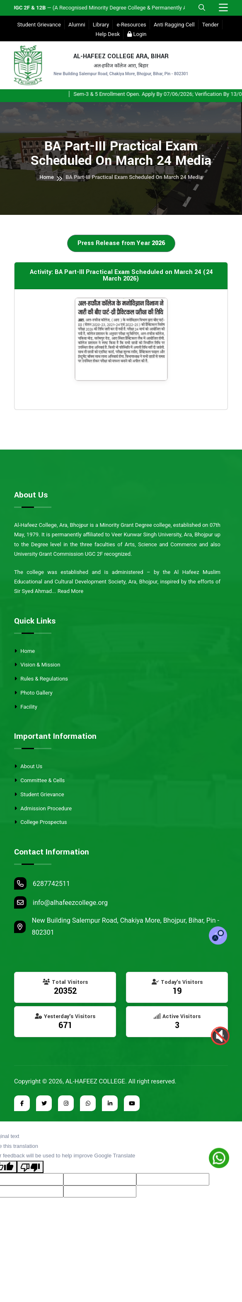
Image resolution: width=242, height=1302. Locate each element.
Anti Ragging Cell (174, 24)
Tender (210, 24)
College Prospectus (40, 822)
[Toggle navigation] (223, 8)
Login (136, 34)
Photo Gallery (33, 693)
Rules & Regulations (41, 679)
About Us (28, 766)
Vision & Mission (37, 665)
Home (46, 177)
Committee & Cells (39, 780)
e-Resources (131, 24)
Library (101, 24)
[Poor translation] (30, 1167)
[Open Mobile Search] (202, 8)
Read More (70, 591)
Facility (25, 707)
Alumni (76, 24)
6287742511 (42, 883)
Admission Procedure (43, 808)
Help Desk (107, 34)
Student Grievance (38, 24)
